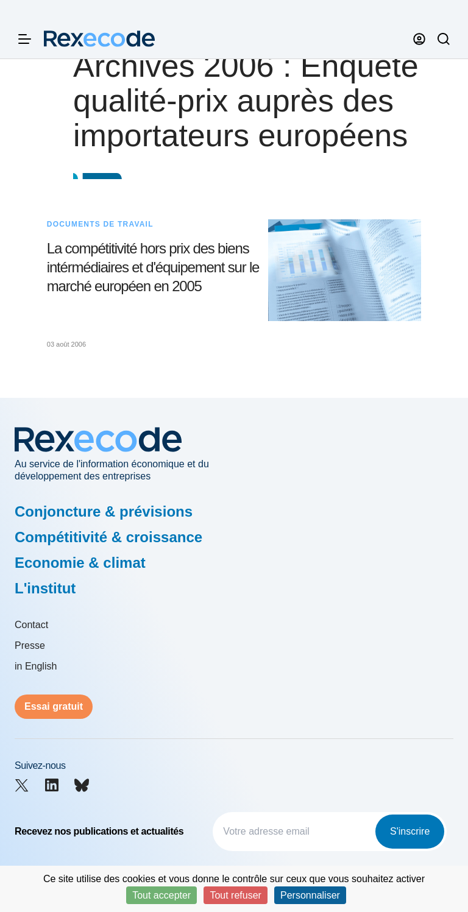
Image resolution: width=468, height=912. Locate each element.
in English (36, 666)
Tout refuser (235, 895)
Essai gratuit (53, 706)
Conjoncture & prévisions (104, 511)
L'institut (45, 588)
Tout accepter (161, 895)
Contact (31, 625)
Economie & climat (80, 562)
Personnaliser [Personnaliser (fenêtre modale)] (310, 895)
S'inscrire (410, 831)
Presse (30, 645)
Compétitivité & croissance (108, 537)
